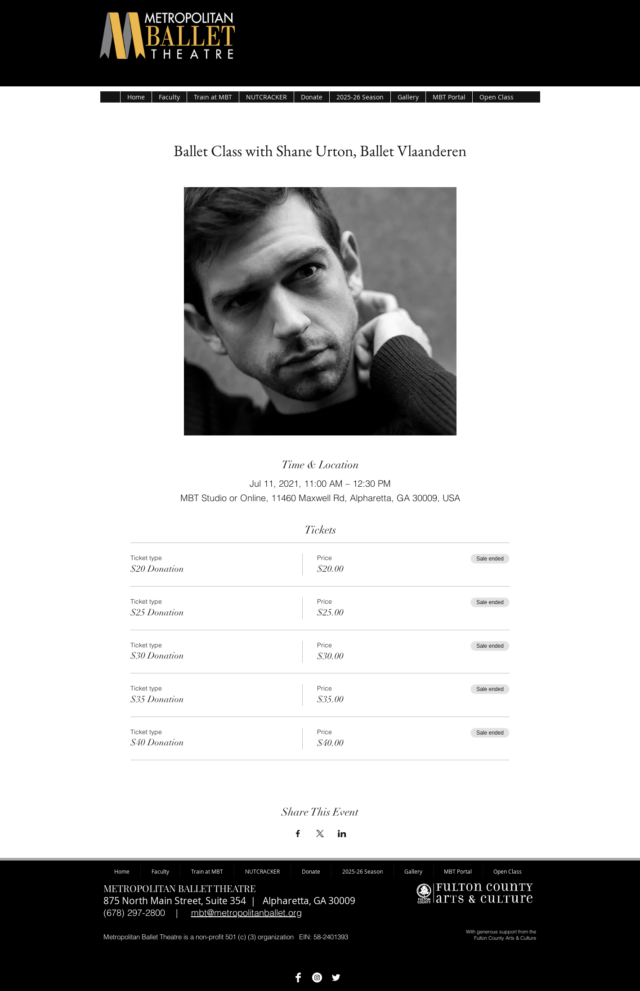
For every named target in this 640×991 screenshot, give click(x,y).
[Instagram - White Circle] (317, 977)
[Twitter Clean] (336, 977)
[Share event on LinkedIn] (342, 833)
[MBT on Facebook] (298, 977)
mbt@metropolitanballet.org (246, 912)
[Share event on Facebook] (298, 833)
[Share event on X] (320, 833)
